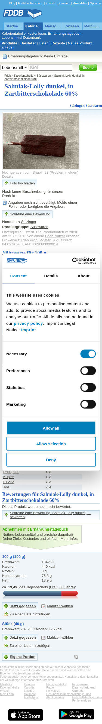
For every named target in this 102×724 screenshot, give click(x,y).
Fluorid (8, 482)
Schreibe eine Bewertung (30, 214)
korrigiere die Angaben (46, 206)
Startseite (14, 26)
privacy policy (28, 323)
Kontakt (50, 3)
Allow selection (51, 443)
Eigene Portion (22, 657)
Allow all (51, 428)
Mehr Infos (69, 539)
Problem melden (64, 172)
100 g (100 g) (13, 556)
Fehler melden (81, 700)
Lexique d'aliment (29, 692)
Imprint (28, 329)
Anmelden (80, 3)
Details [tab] (51, 276)
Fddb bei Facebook (30, 3)
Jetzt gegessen (23, 606)
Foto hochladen (22, 183)
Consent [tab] (18, 276)
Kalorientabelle (38, 26)
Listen (44, 43)
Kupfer (8, 477)
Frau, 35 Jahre (62, 587)
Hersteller (28, 43)
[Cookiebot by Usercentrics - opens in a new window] (73, 260)
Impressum (80, 684)
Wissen (72, 26)
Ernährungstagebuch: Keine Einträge (38, 56)
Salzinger (77, 105)
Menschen (54, 26)
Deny (51, 459)
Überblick (6, 684)
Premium (64, 3)
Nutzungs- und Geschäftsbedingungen (87, 695)
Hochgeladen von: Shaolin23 (25, 172)
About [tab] (83, 276)
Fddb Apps (31, 697)
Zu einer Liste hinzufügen (30, 614)
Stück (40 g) (13, 624)
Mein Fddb (7, 694)
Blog (12, 3)
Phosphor (11, 472)
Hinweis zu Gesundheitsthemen (59, 692)
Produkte (9, 43)
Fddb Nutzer (55, 236)
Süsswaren (44, 75)
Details (7, 176)
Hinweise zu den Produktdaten (26, 240)
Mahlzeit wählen (60, 606)
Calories (29, 687)
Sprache (95, 3)
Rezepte (58, 43)
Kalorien (29, 684)
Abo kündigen (55, 697)
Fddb (7, 75)
